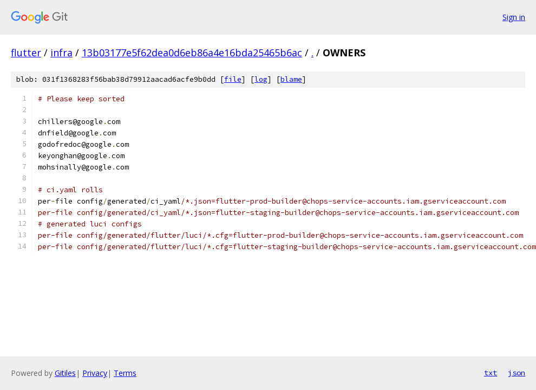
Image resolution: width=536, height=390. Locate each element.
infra (61, 52)
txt (490, 373)
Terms (125, 373)
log (260, 79)
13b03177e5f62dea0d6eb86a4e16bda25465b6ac (192, 52)
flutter (26, 52)
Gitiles (65, 373)
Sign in (513, 17)
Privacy (94, 373)
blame (291, 79)
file (232, 79)
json (516, 373)
